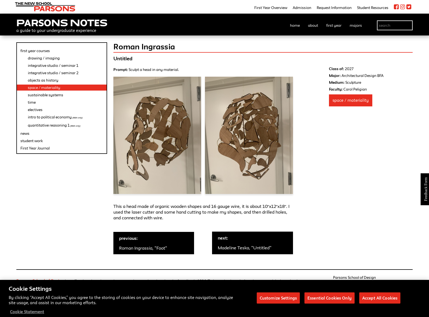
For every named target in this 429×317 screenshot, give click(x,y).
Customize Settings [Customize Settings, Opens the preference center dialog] (278, 308)
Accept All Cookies (379, 308)
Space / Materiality (351, 100)
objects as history (43, 80)
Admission (302, 7)
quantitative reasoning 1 (54, 125)
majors (356, 25)
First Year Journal (35, 148)
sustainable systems (45, 95)
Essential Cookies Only (329, 308)
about (313, 25)
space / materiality (44, 87)
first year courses (35, 51)
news (24, 133)
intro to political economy (55, 117)
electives (35, 109)
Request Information (334, 7)
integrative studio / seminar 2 (53, 73)
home (295, 25)
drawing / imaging (44, 58)
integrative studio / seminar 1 (53, 65)
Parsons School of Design (40, 281)
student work (31, 141)
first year (334, 25)
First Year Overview (270, 7)
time (32, 102)
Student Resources (372, 7)
